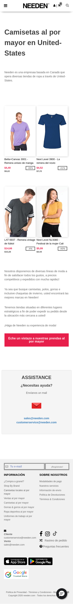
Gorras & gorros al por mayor (19, 507)
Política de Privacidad (16, 592)
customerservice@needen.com (36, 422)
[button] (54, 5)
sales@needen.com (36, 418)
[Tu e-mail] (24, 466)
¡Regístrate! (57, 467)
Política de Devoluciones (52, 494)
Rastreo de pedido (56, 540)
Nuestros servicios (49, 486)
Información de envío (50, 490)
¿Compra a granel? (14, 481)
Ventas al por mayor (14, 498)
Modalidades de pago (51, 481)
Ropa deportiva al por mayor (18, 511)
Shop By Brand (12, 486)
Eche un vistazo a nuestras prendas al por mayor (36, 340)
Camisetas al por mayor (16, 502)
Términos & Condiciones (52, 499)
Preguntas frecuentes (56, 546)
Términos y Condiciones (39, 592)
